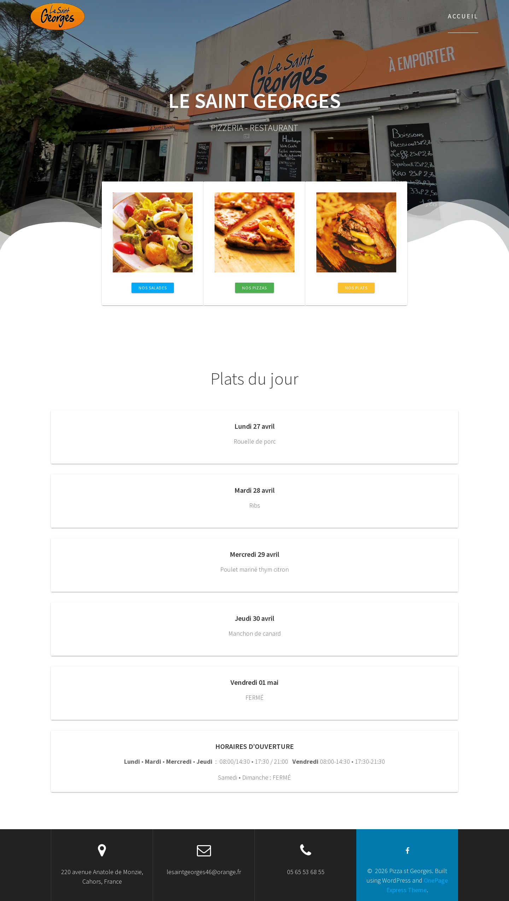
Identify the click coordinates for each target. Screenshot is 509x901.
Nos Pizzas (254, 287)
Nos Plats (356, 287)
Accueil (463, 16)
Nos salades (153, 287)
